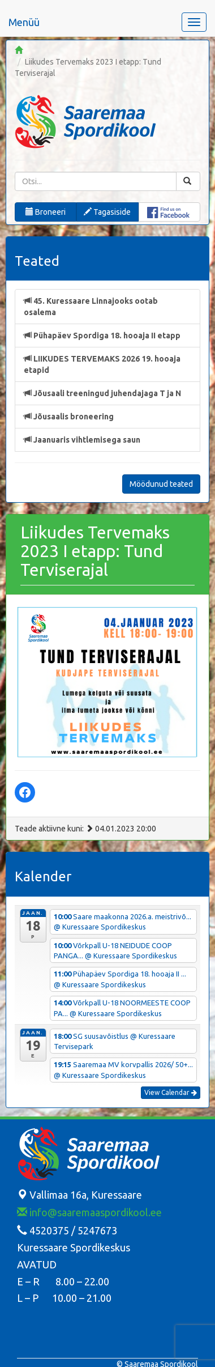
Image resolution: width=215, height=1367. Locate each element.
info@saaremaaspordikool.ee (89, 1212)
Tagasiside (107, 211)
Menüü (24, 22)
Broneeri (45, 211)
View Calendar (170, 1092)
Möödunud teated (161, 484)
